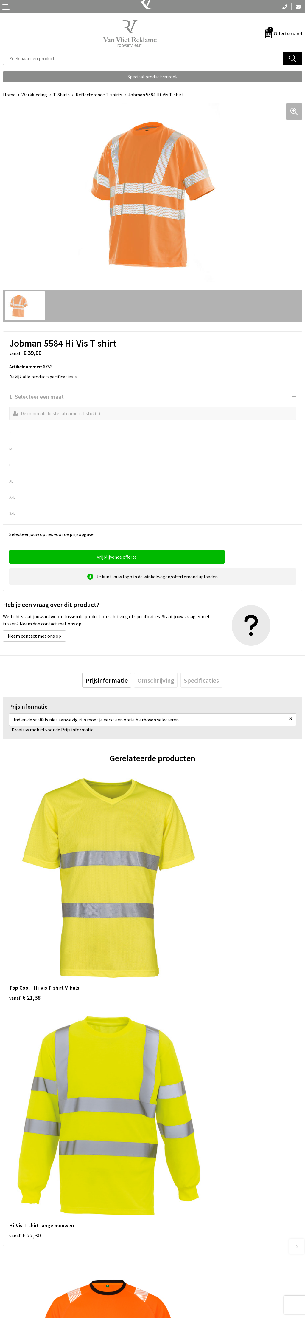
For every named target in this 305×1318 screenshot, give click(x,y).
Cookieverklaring (172, 1270)
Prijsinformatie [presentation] (106, 680)
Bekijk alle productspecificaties (43, 377)
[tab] (106, 680)
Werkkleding (34, 95)
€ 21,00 (174, 1112)
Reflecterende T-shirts (99, 95)
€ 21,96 (25, 1112)
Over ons (164, 1163)
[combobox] (143, 58)
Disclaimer (166, 1288)
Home (9, 95)
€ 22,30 (174, 935)
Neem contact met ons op (34, 636)
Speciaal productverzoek (152, 77)
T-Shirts (61, 95)
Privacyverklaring (173, 1280)
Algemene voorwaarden (179, 1261)
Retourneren (16, 1270)
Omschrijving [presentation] (155, 680)
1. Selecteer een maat (36, 396)
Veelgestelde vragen (176, 1172)
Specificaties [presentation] (201, 680)
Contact (11, 1261)
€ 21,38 (25, 935)
